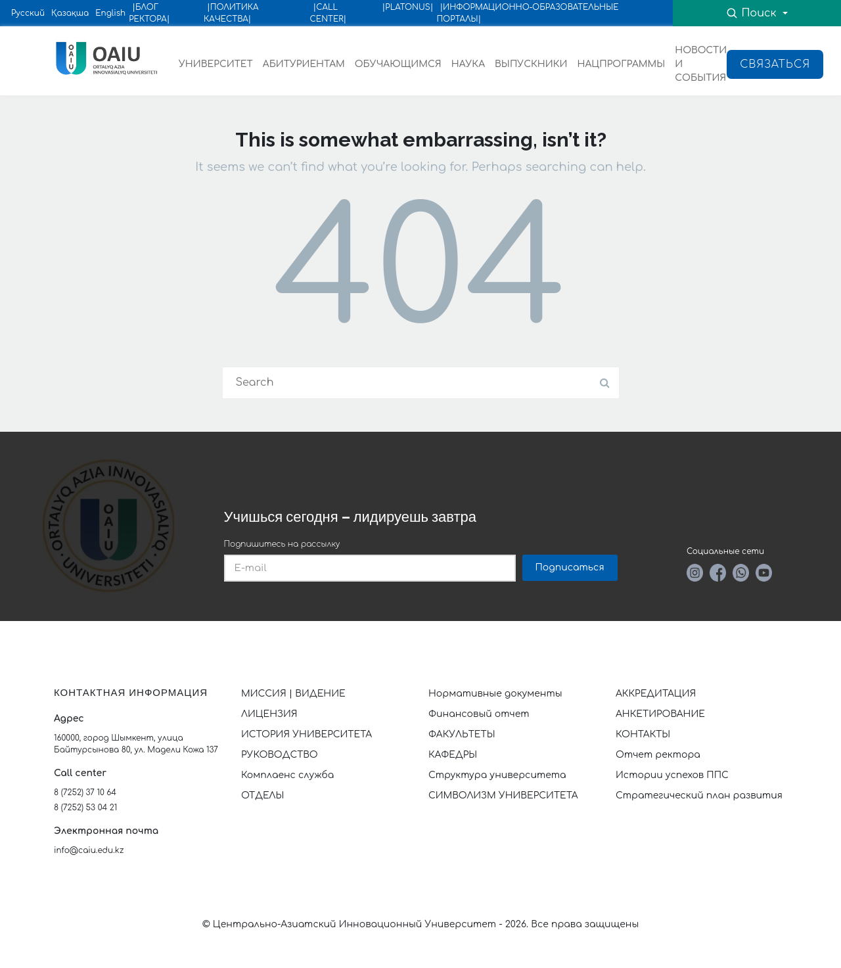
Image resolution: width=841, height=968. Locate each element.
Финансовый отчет (479, 714)
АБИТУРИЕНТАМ (304, 64)
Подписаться (569, 567)
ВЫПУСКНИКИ (531, 64)
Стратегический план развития (700, 795)
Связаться (775, 64)
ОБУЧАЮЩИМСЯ (398, 64)
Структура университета (497, 775)
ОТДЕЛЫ (262, 795)
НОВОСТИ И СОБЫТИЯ (701, 64)
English (110, 13)
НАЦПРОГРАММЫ (621, 64)
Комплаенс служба (287, 775)
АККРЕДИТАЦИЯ (656, 694)
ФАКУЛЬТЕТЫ (461, 734)
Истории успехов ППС (672, 775)
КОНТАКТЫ (643, 734)
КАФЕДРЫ (452, 755)
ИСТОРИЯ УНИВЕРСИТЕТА (306, 734)
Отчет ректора (658, 755)
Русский (28, 13)
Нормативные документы (495, 694)
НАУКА (468, 64)
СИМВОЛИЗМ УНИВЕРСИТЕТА (503, 795)
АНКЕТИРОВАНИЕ (660, 714)
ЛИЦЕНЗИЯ (269, 714)
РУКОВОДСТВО (279, 755)
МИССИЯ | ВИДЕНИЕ (293, 694)
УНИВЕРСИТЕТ (216, 64)
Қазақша (70, 13)
